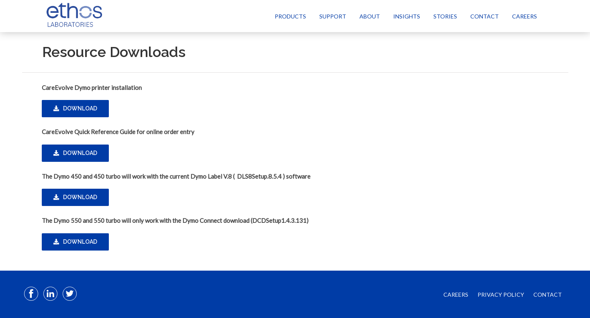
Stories (445, 16)
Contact (484, 16)
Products (290, 16)
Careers (524, 16)
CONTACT (547, 294)
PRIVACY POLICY (501, 294)
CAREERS (455, 294)
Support (332, 16)
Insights (406, 16)
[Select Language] (555, 16)
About (369, 16)
